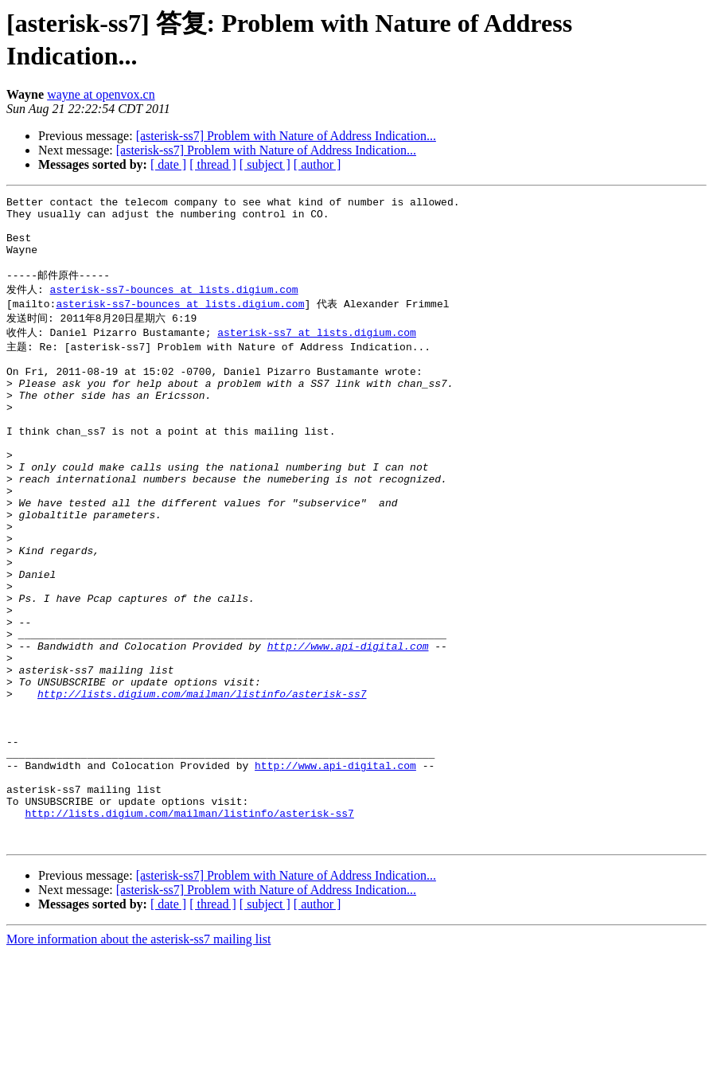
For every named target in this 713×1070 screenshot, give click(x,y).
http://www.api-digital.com (348, 724)
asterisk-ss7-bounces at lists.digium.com (174, 305)
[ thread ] (212, 164)
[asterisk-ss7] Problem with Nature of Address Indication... (286, 136)
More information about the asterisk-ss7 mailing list (138, 1056)
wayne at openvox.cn (101, 94)
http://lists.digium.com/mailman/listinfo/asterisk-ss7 (201, 782)
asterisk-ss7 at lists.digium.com (316, 350)
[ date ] (168, 164)
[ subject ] (265, 164)
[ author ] (317, 164)
